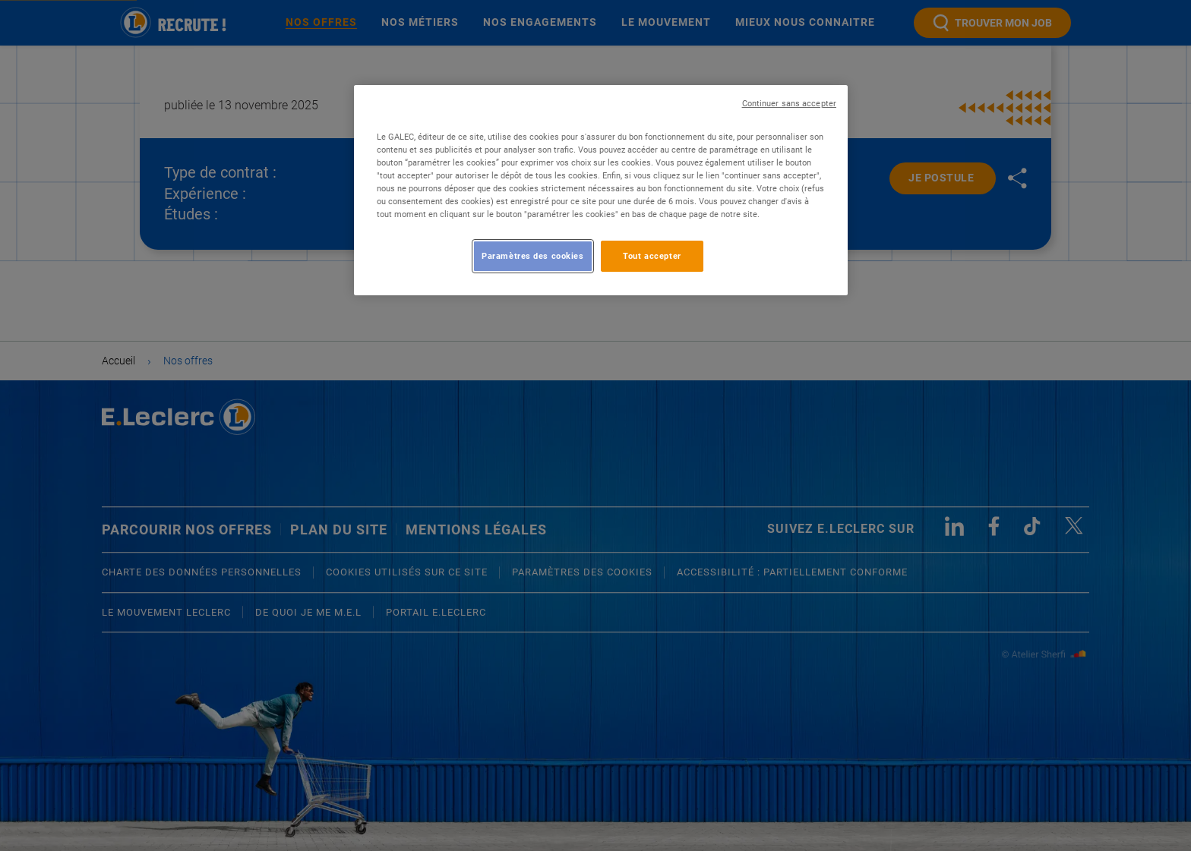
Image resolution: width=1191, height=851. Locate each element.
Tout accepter (652, 256)
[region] (601, 190)
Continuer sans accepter (789, 104)
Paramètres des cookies (533, 256)
